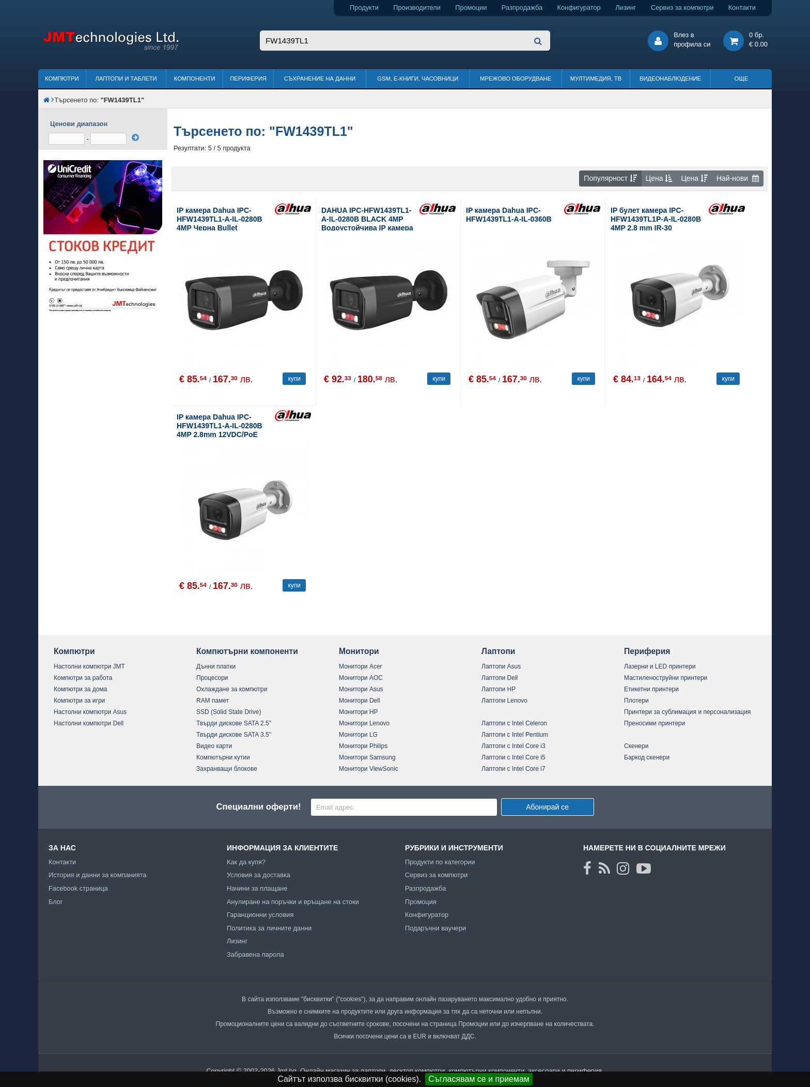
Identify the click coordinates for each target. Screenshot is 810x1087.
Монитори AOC (361, 677)
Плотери (636, 700)
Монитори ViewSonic (368, 768)
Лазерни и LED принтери (659, 666)
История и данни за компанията (98, 875)
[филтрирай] (135, 137)
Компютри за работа (83, 677)
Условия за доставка (258, 875)
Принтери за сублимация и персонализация (687, 712)
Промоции (471, 7)
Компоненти (194, 78)
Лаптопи (498, 651)
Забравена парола (255, 954)
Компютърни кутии (223, 757)
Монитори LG (358, 734)
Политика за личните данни (269, 928)
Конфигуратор (579, 7)
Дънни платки (216, 666)
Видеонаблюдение (670, 78)
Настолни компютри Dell (88, 723)
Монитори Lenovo (364, 723)
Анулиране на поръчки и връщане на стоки (293, 902)
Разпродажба (522, 7)
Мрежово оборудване (515, 78)
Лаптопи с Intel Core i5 (513, 757)
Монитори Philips (363, 746)
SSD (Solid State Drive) (228, 712)
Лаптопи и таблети (126, 78)
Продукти (364, 7)
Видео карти (214, 746)
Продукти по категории (440, 862)
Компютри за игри (79, 700)
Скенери (636, 746)
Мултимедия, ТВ (595, 78)
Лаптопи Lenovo (504, 700)
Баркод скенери (646, 757)
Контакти (742, 7)
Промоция (421, 902)
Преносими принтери (654, 723)
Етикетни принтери (651, 689)
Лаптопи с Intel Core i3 (513, 746)
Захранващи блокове (226, 768)
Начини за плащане (257, 888)
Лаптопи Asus (501, 666)
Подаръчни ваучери (435, 928)
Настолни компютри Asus (90, 712)
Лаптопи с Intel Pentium (514, 734)
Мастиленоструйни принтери (665, 677)
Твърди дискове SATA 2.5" (233, 723)
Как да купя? (246, 862)
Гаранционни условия (260, 915)
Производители (417, 7)
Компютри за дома (80, 689)
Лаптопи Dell (499, 677)
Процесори (212, 677)
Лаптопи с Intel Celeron (514, 723)
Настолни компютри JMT (89, 666)
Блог (56, 902)
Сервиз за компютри (682, 7)
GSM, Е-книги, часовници (417, 78)
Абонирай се (547, 807)
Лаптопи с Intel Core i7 (513, 768)
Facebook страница (78, 888)
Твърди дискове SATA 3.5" (233, 734)
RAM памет (212, 700)
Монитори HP (358, 712)
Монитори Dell (359, 700)
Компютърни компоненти (247, 651)
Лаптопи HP (498, 689)
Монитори (359, 651)
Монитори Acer (360, 666)
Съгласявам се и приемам (478, 1079)
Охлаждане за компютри (231, 689)
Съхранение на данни (319, 78)
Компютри (62, 78)
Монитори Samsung (367, 757)
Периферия (248, 78)
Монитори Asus (361, 689)
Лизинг (625, 7)
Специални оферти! (258, 807)
